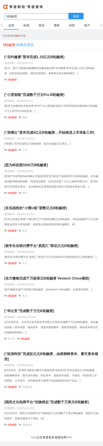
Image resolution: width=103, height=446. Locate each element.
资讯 (42, 25)
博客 (57, 25)
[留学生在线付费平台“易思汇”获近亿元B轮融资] (41, 246)
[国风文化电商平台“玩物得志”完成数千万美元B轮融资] (46, 402)
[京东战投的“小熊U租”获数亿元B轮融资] (35, 208)
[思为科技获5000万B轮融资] (26, 165)
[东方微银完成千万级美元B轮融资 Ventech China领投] (46, 278)
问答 (72, 25)
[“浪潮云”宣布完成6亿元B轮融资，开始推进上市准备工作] (49, 132)
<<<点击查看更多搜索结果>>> (51, 437)
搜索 (76, 16)
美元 (24, 295)
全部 (11, 25)
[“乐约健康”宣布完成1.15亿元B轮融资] (34, 57)
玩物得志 (26, 424)
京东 (24, 230)
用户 (87, 25)
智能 (24, 117)
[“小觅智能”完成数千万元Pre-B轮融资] (34, 95)
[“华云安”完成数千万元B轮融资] (29, 311)
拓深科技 (26, 386)
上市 (24, 149)
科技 (24, 192)
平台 (24, 263)
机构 (26, 25)
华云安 (11, 338)
